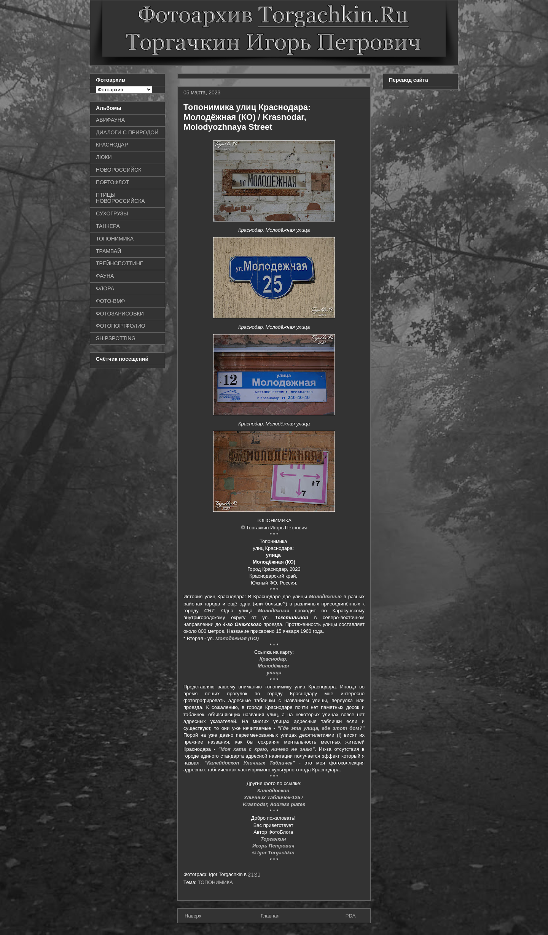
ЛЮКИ (104, 157)
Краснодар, (274, 659)
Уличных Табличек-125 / (274, 797)
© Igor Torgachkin (274, 852)
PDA (351, 916)
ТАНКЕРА (108, 226)
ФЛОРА (105, 288)
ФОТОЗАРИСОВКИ (120, 314)
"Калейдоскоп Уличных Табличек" (250, 763)
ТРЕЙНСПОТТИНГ (119, 263)
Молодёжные (325, 596)
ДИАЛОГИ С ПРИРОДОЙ (127, 132)
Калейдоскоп (274, 790)
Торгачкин (274, 839)
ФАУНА (105, 276)
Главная (270, 916)
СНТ (209, 610)
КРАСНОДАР (112, 145)
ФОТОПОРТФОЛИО (120, 326)
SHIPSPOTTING (115, 338)
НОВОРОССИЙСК (118, 170)
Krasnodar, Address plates (274, 804)
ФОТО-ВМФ (110, 301)
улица (274, 672)
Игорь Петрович (274, 846)
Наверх (193, 916)
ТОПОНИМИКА (215, 882)
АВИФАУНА (110, 120)
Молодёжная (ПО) (237, 638)
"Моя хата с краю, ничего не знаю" (266, 749)
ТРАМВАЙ (108, 251)
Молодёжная (273, 610)
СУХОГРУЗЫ (112, 213)
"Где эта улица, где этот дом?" (321, 728)
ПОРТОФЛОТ (112, 182)
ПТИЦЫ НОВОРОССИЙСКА (120, 198)
